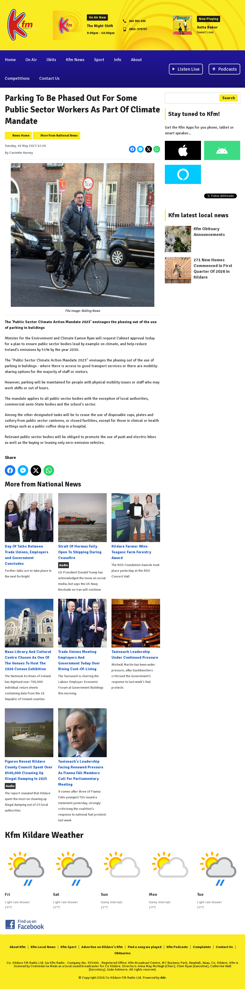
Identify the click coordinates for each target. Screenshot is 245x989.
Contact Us (49, 78)
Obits (51, 59)
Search (228, 98)
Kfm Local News (43, 947)
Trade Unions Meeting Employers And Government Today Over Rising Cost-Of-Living (82, 635)
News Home (20, 135)
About (136, 59)
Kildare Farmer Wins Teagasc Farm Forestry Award (135, 526)
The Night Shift (100, 25)
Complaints (202, 947)
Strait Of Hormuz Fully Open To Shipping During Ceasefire (82, 526)
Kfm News (75, 59)
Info (117, 59)
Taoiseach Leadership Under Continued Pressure (135, 629)
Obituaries (122, 953)
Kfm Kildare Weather (44, 835)
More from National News (59, 135)
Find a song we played (144, 947)
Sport (99, 59)
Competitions (17, 78)
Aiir (163, 978)
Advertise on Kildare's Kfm (102, 947)
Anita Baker (207, 27)
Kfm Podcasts (177, 947)
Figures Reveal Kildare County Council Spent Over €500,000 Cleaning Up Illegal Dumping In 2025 (29, 744)
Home (10, 59)
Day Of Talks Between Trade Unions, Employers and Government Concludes (29, 529)
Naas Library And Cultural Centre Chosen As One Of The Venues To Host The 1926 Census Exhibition (29, 635)
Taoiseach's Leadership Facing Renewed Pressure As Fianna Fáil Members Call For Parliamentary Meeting (82, 747)
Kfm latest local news (198, 215)
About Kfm (18, 947)
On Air (31, 59)
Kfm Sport (68, 947)
